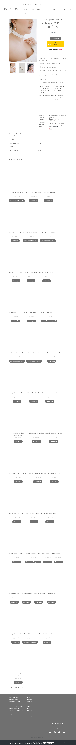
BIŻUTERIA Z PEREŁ (13, 699)
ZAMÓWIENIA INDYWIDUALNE (16, 710)
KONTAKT (29, 710)
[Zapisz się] (57, 728)
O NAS (28, 706)
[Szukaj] (61, 9)
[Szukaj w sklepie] (54, 9)
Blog (28, 708)
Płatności (30, 717)
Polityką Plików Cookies (48, 742)
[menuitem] (24, 4)
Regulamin (30, 715)
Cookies (29, 719)
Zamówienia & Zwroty (15, 717)
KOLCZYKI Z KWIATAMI (14, 701)
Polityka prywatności (15, 719)
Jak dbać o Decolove (14, 708)
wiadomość (45, 88)
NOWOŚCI (29, 699)
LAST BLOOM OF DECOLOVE (16, 706)
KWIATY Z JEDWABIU (14, 697)
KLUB (28, 697)
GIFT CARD (30, 701)
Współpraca (12, 715)
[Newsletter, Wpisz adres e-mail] (57, 725)
